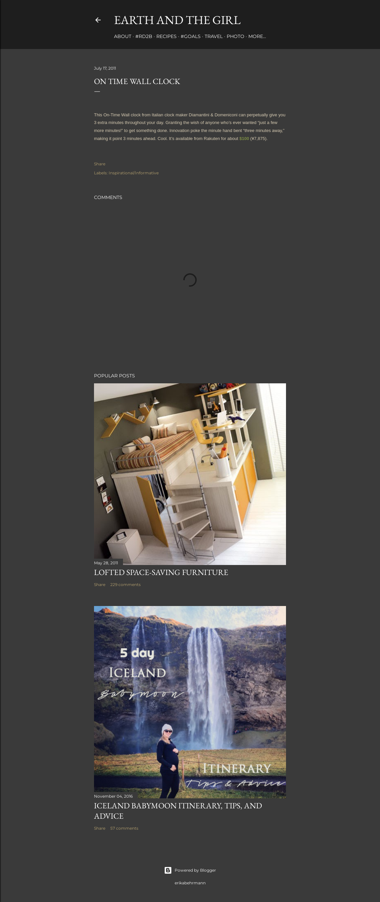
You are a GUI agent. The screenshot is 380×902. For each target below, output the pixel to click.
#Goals (191, 36)
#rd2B (143, 36)
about (122, 36)
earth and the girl (177, 20)
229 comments (125, 584)
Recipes (166, 36)
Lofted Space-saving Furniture (161, 572)
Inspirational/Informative (134, 172)
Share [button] (99, 163)
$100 (244, 138)
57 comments (124, 828)
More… (257, 36)
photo (235, 36)
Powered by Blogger (190, 870)
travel (214, 36)
